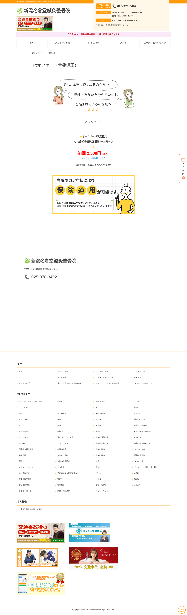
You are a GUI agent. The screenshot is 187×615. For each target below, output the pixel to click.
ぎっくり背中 (62, 455)
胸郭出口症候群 (140, 425)
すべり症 (61, 467)
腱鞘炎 (98, 431)
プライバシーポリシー (143, 383)
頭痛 (20, 413)
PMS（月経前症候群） (143, 431)
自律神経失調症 (63, 461)
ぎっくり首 (23, 419)
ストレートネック (26, 467)
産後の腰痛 (100, 455)
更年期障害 (23, 431)
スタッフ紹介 (62, 371)
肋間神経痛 (100, 413)
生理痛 (98, 479)
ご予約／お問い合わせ (155, 43)
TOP (32, 43)
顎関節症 (61, 485)
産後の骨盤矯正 (102, 437)
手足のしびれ (139, 419)
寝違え (137, 479)
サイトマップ (24, 383)
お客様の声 (93, 43)
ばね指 (98, 473)
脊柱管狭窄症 (24, 473)
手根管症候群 (139, 455)
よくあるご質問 (140, 371)
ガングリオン (62, 443)
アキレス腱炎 (101, 485)
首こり (21, 425)
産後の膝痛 (100, 449)
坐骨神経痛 (61, 449)
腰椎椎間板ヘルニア (142, 443)
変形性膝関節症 (63, 491)
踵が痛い (22, 443)
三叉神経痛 (61, 413)
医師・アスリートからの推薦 (107, 383)
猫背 (59, 419)
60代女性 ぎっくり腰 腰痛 (30, 401)
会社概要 (137, 377)
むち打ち (137, 437)
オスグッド (138, 485)
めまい (137, 413)
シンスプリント (102, 491)
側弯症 (60, 425)
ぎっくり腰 (138, 461)
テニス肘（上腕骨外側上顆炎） (146, 467)
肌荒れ (60, 401)
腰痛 (136, 407)
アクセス (124, 43)
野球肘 (98, 467)
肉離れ (137, 473)
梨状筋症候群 (24, 485)
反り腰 (98, 419)
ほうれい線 (23, 407)
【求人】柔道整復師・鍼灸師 (69, 383)
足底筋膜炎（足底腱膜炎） (68, 473)
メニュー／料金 (62, 43)
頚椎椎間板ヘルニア (104, 443)
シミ (59, 407)
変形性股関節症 (25, 479)
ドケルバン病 (139, 449)
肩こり (98, 407)
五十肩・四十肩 (25, 491)
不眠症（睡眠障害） (27, 449)
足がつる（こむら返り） (67, 437)
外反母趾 (22, 455)
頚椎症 (60, 431)
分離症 (98, 425)
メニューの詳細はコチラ (94, 158)
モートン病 (23, 437)
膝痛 (97, 461)
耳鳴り (21, 461)
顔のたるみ (100, 401)
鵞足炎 (60, 479)
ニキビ (137, 401)
